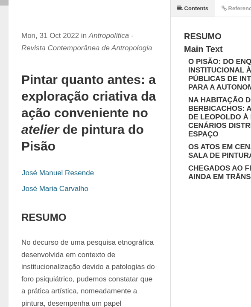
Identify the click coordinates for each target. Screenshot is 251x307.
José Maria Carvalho (55, 189)
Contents (192, 8)
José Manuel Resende (58, 173)
